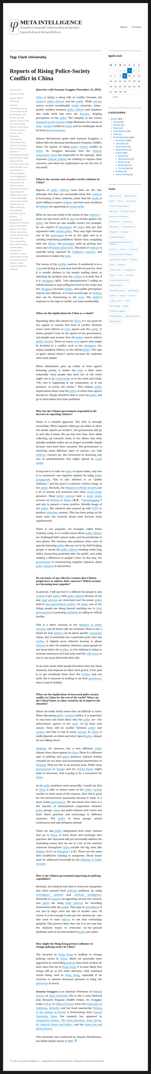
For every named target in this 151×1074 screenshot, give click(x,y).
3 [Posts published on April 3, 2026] (129, 70)
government (43, 561)
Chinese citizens (57, 159)
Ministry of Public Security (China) (18, 182)
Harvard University (118, 259)
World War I (114, 321)
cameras (56, 898)
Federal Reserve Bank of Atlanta (120, 243)
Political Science (64, 1003)
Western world (132, 316)
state (39, 126)
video (68, 471)
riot (18, 229)
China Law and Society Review (19, 124)
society (48, 126)
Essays (13, 98)
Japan (112, 275)
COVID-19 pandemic (119, 206)
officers (65, 919)
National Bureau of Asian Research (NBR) (19, 192)
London (129, 275)
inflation (121, 264)
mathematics (115, 285)
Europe (61, 769)
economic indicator (118, 216)
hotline (40, 641)
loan (120, 275)
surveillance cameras (49, 894)
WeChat (54, 500)
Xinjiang (41, 748)
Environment (124, 159)
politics (71, 604)
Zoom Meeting (122, 174)
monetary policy (117, 290)
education (114, 226)
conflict (62, 264)
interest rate (115, 270)
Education (120, 143)
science (132, 295)
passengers (65, 227)
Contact (136, 27)
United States (85, 769)
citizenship (23, 127)
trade (125, 306)
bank (111, 201)
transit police (64, 231)
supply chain (115, 301)
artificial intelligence (87, 894)
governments (44, 769)
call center (92, 653)
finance (113, 249)
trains (81, 227)
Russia (122, 295)
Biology (121, 156)
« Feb (115, 97)
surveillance (92, 907)
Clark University (58, 995)
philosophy (133, 290)
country (81, 731)
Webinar (120, 171)
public (79, 101)
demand (113, 211)
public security (44, 341)
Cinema (116, 122)
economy (127, 221)
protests (71, 962)
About (124, 27)
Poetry (116, 128)
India (111, 264)
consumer (131, 201)
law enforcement (55, 130)
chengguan (47, 280)
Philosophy (123, 165)
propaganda (43, 479)
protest (97, 101)
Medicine (122, 162)
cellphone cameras (83, 251)
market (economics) (119, 280)
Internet (14, 164)
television (52, 512)
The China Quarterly (72, 1020)
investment (129, 270)
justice (57, 595)
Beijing (40, 851)
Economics (121, 140)
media (75, 105)
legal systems (50, 600)
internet (85, 113)
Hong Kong (65, 954)
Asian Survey (93, 1020)
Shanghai (62, 851)
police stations (66, 496)
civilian (77, 276)
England (113, 232)
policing (72, 890)
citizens (58, 633)
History (133, 259)
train (39, 268)
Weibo (67, 500)
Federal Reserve (117, 237)
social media (77, 206)
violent (68, 288)
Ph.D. (48, 1003)
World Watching (121, 137)
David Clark (15, 90)
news (68, 255)
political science (17, 213)
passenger (69, 243)
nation (40, 101)
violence (64, 190)
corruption (95, 633)
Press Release (119, 131)
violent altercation (62, 247)
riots (72, 218)
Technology (123, 168)
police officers (55, 101)
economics (114, 221)
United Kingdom (117, 311)
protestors (42, 983)
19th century (115, 196)
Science (119, 153)
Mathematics (122, 150)
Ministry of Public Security (81, 487)
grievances (95, 678)
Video (116, 134)
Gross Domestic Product (120, 254)
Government (122, 146)
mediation (73, 612)
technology (114, 306)
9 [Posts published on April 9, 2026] (124, 76)
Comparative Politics (47, 1020)
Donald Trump (128, 211)
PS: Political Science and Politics (54, 1024)
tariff (127, 301)
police (63, 117)
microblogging (90, 500)
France (123, 249)
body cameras (74, 903)
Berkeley (17, 114)
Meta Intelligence (51, 22)
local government (56, 604)
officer (51, 243)
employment (128, 226)
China (39, 97)
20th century (130, 196)
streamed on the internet (51, 122)
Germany (133, 249)
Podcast (117, 125)
